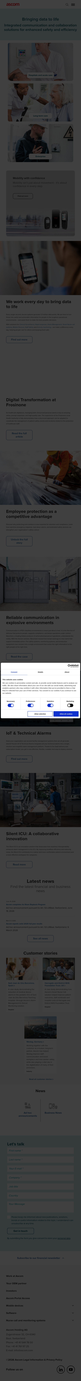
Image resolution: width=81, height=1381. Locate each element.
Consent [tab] (14, 672)
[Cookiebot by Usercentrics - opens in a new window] (69, 666)
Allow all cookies (66, 714)
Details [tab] (40, 672)
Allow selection (40, 714)
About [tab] (67, 672)
